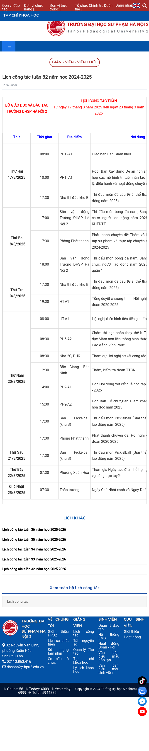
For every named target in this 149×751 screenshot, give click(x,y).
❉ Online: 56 (13, 689)
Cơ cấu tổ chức (58, 661)
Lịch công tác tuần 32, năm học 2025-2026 (34, 569)
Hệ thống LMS (108, 636)
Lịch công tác (18, 601)
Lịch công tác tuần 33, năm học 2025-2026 (34, 559)
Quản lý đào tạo (83, 652)
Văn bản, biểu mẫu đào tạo (108, 656)
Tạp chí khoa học (83, 661)
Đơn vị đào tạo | (11, 7)
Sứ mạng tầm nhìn (58, 652)
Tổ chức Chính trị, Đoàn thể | (93, 7)
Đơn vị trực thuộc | (58, 7)
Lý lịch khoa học (83, 670)
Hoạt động (132, 637)
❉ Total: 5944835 (42, 692)
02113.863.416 (19, 661)
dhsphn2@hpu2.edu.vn (25, 667)
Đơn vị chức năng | (33, 7)
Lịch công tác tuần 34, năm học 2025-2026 (34, 549)
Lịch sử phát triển (58, 642)
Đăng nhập (124, 5)
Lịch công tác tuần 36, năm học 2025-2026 (34, 530)
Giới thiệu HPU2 (58, 633)
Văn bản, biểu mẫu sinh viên (108, 669)
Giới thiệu (131, 631)
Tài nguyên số (83, 642)
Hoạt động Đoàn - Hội (108, 645)
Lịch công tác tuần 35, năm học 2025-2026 (34, 540)
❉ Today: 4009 (37, 689)
